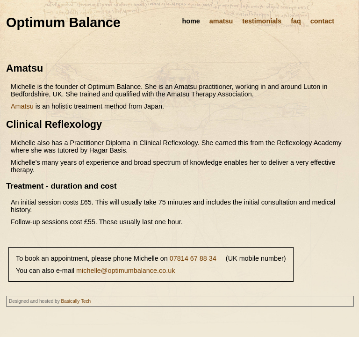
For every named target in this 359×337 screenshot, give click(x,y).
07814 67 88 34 (193, 258)
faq (296, 21)
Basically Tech (76, 301)
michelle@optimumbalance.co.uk (125, 270)
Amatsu (22, 106)
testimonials (261, 21)
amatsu (221, 21)
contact (322, 21)
